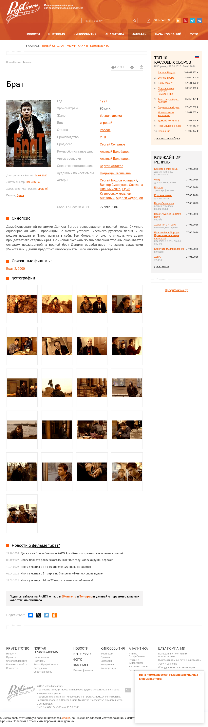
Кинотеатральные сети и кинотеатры (179, 660)
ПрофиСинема (13, 62)
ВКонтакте (69, 596)
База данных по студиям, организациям (172, 655)
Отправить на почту (141, 66)
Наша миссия (41, 657)
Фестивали (107, 653)
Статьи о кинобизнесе (136, 661)
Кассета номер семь (166, 169)
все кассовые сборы (168, 138)
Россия (105, 130)
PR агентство (17, 648)
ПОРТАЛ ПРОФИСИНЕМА (46, 650)
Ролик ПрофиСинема (46, 664)
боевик (105, 116)
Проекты (11, 657)
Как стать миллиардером (169, 249)
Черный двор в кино (169, 125)
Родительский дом (168, 107)
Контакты (12, 668)
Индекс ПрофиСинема (137, 655)
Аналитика (114, 34)
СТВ (103, 137)
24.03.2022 (41, 175)
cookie (66, 718)
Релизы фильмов (83, 670)
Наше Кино (33, 181)
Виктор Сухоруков (114, 185)
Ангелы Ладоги (166, 72)
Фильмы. (27, 62)
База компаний (168, 34)
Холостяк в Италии (165, 224)
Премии (105, 657)
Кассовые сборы (138, 666)
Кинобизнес (99, 45)
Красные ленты (163, 195)
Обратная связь (43, 671)
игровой (106, 123)
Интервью (56, 34)
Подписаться (161, 20)
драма (117, 116)
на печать (132, 67)
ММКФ (71, 45)
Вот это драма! (166, 77)
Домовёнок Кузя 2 (168, 120)
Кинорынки (107, 664)
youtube (185, 20)
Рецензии (134, 670)
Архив (20, 195)
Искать (134, 20)
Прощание (164, 131)
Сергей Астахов (111, 166)
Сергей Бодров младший (118, 180)
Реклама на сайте (16, 664)
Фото (194, 34)
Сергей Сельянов (113, 144)
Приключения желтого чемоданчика (166, 91)
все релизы (162, 266)
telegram (192, 20)
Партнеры (39, 661)
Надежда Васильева (115, 173)
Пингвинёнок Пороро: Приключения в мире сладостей (166, 235)
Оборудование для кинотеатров (176, 667)
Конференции (108, 668)
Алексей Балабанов (115, 152)
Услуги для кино (167, 663)
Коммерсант (165, 83)
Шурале (158, 187)
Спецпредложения (16, 661)
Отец (157, 179)
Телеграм (85, 596)
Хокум (158, 256)
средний (43, 188)
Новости (33, 34)
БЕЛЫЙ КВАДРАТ (52, 45)
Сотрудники (40, 668)
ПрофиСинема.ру (176, 290)
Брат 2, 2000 (15, 269)
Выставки (106, 661)
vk (199, 20)
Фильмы (139, 34)
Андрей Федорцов (129, 198)
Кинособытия (85, 34)
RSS (178, 20)
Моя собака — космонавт (166, 114)
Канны (83, 45)
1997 (103, 101)
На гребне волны (164, 203)
